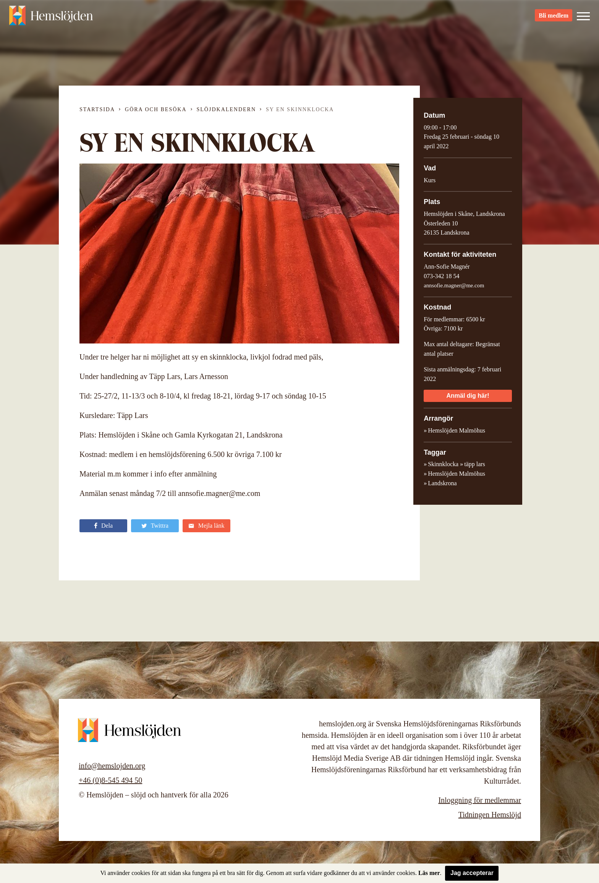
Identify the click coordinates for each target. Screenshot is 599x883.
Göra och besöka (155, 109)
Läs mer (429, 873)
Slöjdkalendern (226, 109)
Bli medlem (553, 19)
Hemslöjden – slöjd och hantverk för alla (51, 19)
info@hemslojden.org (112, 765)
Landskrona (442, 483)
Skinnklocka (443, 464)
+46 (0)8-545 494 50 (110, 780)
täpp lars (474, 464)
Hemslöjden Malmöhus (456, 473)
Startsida (97, 109)
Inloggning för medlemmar (479, 800)
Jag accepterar (472, 873)
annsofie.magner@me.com (454, 285)
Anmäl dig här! (467, 395)
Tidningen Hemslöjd (489, 814)
